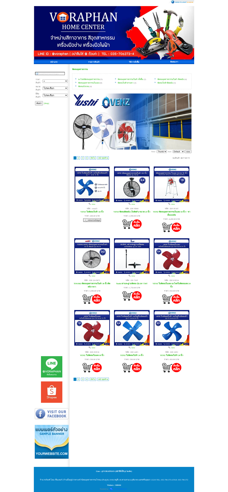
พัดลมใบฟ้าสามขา (125, 83)
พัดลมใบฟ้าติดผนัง (165, 83)
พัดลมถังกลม (83, 86)
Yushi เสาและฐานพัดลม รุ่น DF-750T (131, 283)
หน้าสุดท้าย (103, 158)
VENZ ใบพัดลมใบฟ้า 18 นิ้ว (92, 212)
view (92, 204)
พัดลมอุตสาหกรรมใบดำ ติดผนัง (170, 79)
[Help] (46, 103)
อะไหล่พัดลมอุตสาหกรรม (89, 79)
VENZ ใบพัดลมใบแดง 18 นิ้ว (92, 355)
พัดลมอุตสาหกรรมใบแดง (88, 83)
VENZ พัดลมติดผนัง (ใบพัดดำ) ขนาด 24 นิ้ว (131, 212)
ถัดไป (92, 158)
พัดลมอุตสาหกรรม (80, 69)
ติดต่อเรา (174, 62)
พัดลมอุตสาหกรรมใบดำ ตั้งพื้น (130, 79)
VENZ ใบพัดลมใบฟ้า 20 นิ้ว (171, 355)
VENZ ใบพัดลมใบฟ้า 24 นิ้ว (131, 355)
